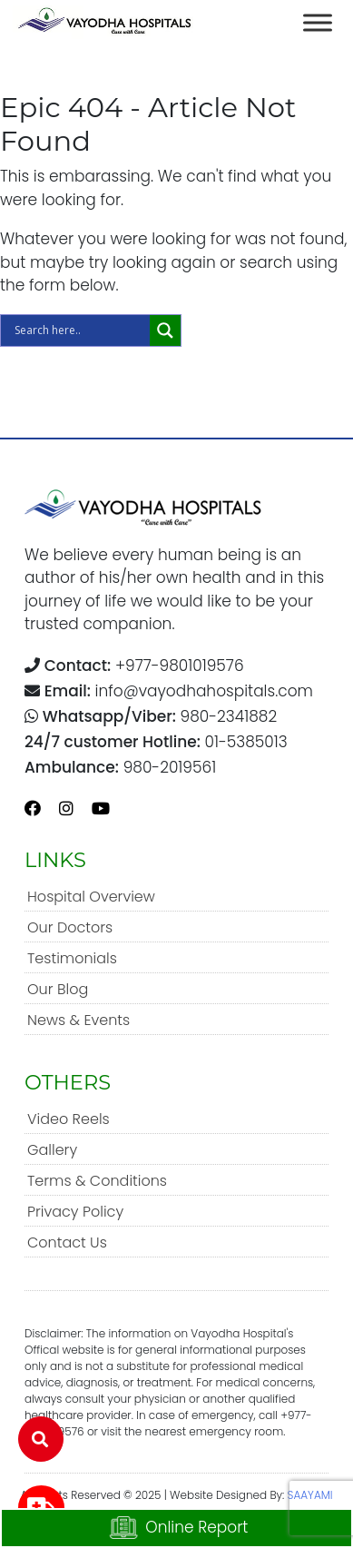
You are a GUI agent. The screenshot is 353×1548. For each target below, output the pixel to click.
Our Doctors (70, 927)
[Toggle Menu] (317, 22)
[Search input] (80, 330)
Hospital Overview (91, 896)
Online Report (177, 1528)
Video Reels (68, 1119)
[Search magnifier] (165, 330)
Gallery (52, 1149)
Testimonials (72, 958)
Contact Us (67, 1242)
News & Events (78, 1020)
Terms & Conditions (97, 1180)
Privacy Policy (75, 1211)
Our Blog (57, 989)
